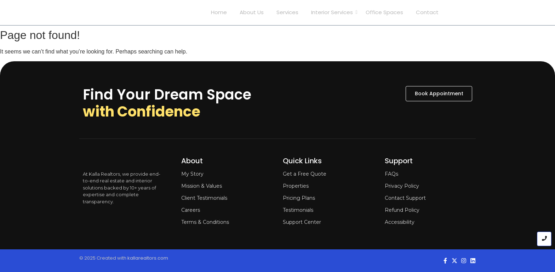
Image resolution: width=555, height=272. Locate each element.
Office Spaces (384, 12)
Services (287, 12)
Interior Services (333, 12)
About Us (252, 12)
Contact (427, 12)
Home (219, 12)
